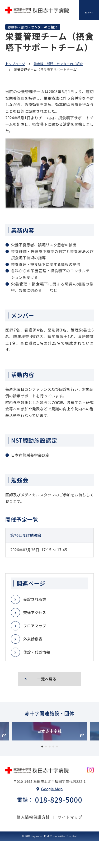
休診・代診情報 (36, 652)
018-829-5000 (58, 799)
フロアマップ (34, 625)
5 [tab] (57, 746)
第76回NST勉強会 (26, 535)
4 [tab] (53, 746)
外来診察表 (33, 639)
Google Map (52, 789)
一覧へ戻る (46, 678)
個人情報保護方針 (33, 817)
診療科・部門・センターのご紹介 (58, 63)
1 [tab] (42, 746)
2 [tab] (46, 746)
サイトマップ (70, 817)
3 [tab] (49, 746)
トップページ (15, 63)
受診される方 (34, 599)
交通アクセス (34, 612)
